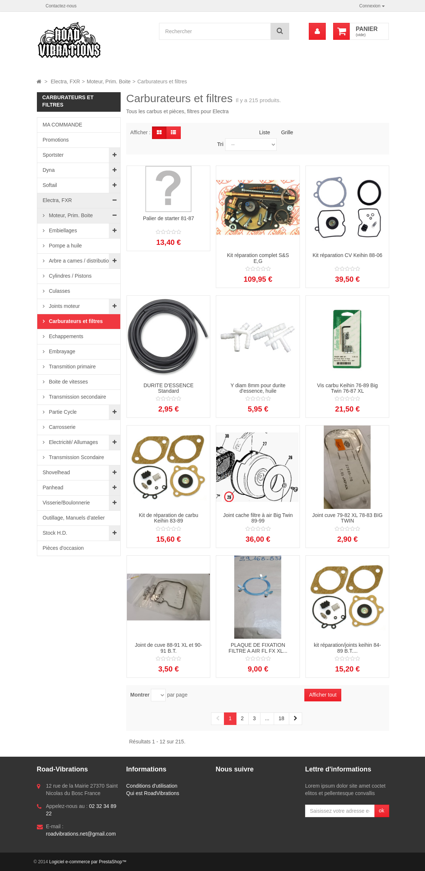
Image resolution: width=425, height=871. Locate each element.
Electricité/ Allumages (73, 442)
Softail (50, 185)
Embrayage (61, 351)
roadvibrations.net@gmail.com (81, 834)
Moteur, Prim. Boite (70, 215)
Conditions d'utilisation (151, 786)
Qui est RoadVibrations (152, 793)
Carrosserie (62, 427)
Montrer (139, 695)
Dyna (49, 170)
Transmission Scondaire (76, 457)
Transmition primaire (72, 366)
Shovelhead (56, 472)
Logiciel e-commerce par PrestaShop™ (87, 861)
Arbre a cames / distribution (80, 261)
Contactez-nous (61, 5)
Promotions (56, 140)
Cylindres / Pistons (70, 276)
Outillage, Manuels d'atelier (74, 518)
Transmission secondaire (77, 397)
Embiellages (62, 230)
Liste (264, 132)
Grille (287, 132)
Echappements (65, 336)
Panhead (53, 487)
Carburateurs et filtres (75, 321)
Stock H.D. (55, 533)
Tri (220, 144)
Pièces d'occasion (63, 548)
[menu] (317, 31)
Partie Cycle (62, 412)
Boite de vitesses (68, 382)
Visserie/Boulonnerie (66, 503)
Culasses (59, 291)
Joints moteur (64, 306)
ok (381, 810)
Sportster (53, 155)
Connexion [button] (372, 5)
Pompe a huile (65, 246)
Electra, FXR (57, 200)
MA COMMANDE (62, 125)
